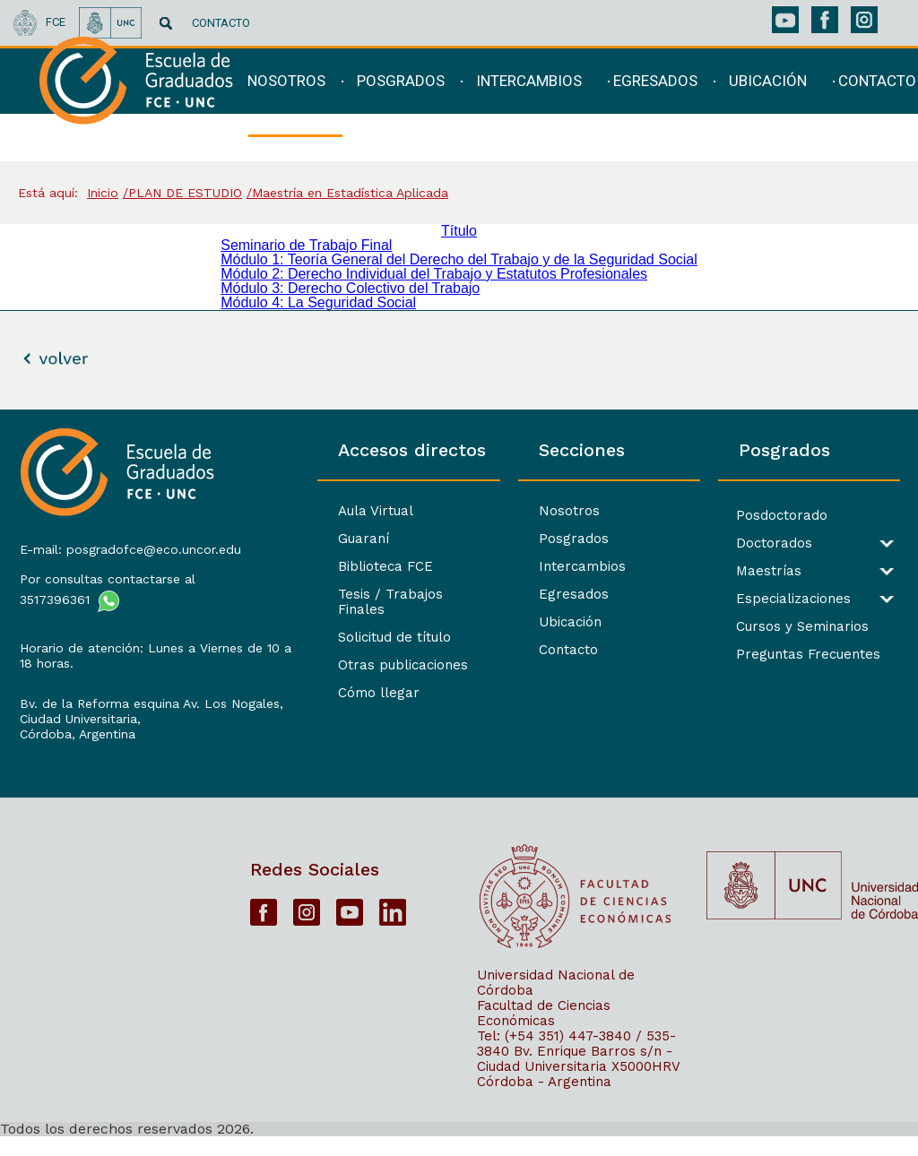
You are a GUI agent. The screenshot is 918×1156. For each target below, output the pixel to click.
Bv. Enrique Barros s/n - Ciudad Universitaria (574, 1077)
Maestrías (743, 571)
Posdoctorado (756, 515)
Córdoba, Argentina (76, 745)
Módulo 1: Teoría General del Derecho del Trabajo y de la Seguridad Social (459, 259)
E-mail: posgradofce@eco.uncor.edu (105, 553)
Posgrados (524, 539)
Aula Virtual (301, 511)
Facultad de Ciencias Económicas (544, 1032)
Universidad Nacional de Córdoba (556, 1001)
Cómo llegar (304, 677)
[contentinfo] (459, 782)
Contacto (518, 650)
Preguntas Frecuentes (783, 654)
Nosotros (519, 511)
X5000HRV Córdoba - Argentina (578, 1093)
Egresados (524, 594)
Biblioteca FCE (311, 566)
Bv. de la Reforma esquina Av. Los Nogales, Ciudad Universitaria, (121, 723)
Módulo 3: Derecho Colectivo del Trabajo (350, 288)
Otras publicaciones (329, 650)
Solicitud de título (320, 622)
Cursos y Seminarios (777, 626)
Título (459, 230)
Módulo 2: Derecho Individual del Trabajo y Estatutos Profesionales (434, 273)
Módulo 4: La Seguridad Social (318, 302)
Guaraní (289, 539)
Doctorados (749, 543)
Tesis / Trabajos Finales (342, 594)
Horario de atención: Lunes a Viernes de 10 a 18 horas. (106, 667)
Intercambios (532, 566)
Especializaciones (768, 599)
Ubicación (520, 622)
